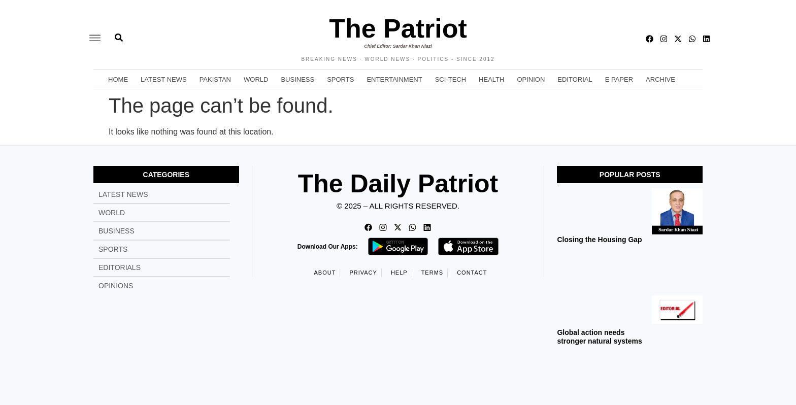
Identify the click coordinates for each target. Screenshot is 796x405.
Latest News (164, 79)
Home (118, 79)
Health (491, 79)
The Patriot (398, 28)
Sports (340, 79)
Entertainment (394, 79)
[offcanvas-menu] (95, 38)
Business (297, 79)
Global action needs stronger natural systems (599, 336)
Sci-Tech (450, 79)
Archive (660, 79)
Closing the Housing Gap (599, 239)
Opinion (531, 79)
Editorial (574, 79)
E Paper (619, 79)
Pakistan (215, 79)
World (256, 79)
